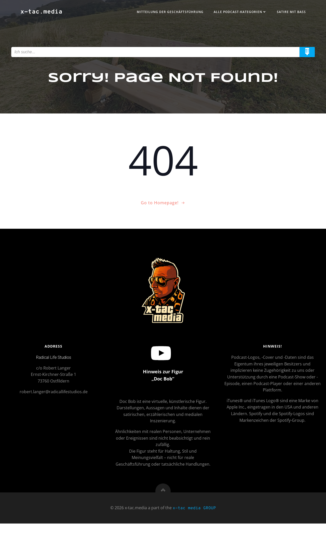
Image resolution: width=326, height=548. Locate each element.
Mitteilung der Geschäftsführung (165, 13)
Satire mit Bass (286, 13)
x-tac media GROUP (194, 533)
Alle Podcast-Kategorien (235, 13)
